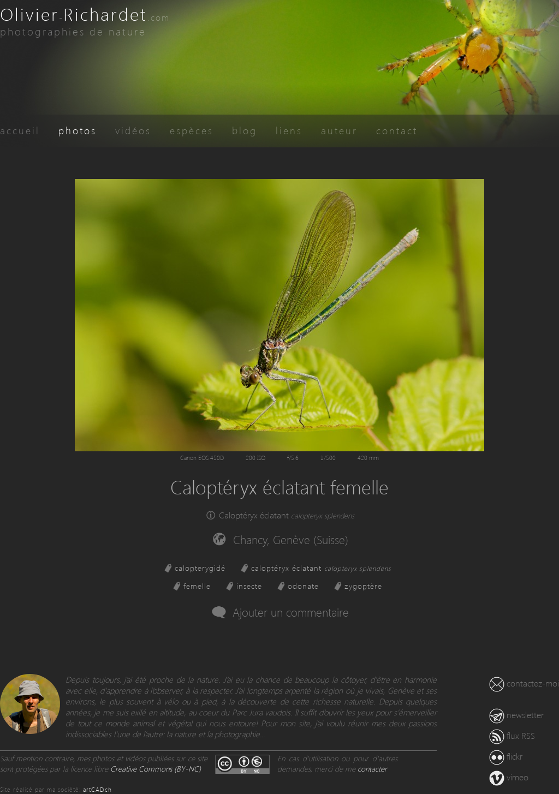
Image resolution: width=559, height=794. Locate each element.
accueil (20, 130)
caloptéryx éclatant (321, 568)
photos (77, 130)
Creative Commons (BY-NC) (155, 768)
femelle (197, 586)
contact (397, 130)
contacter (372, 768)
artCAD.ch (97, 789)
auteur (339, 130)
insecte (249, 586)
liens (289, 130)
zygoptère (363, 586)
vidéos (133, 130)
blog (244, 130)
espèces (191, 130)
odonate (303, 586)
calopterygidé (200, 568)
